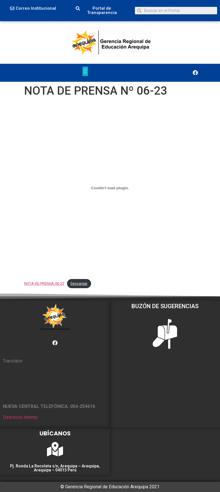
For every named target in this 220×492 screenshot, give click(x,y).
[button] (33, 8)
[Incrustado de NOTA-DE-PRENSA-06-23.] (110, 188)
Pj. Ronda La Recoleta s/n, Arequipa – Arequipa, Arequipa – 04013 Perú (55, 468)
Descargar (78, 283)
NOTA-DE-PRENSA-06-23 (44, 283)
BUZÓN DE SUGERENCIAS (165, 306)
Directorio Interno (20, 417)
